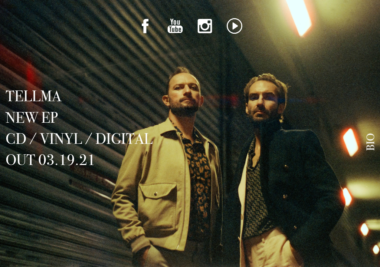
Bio (370, 142)
